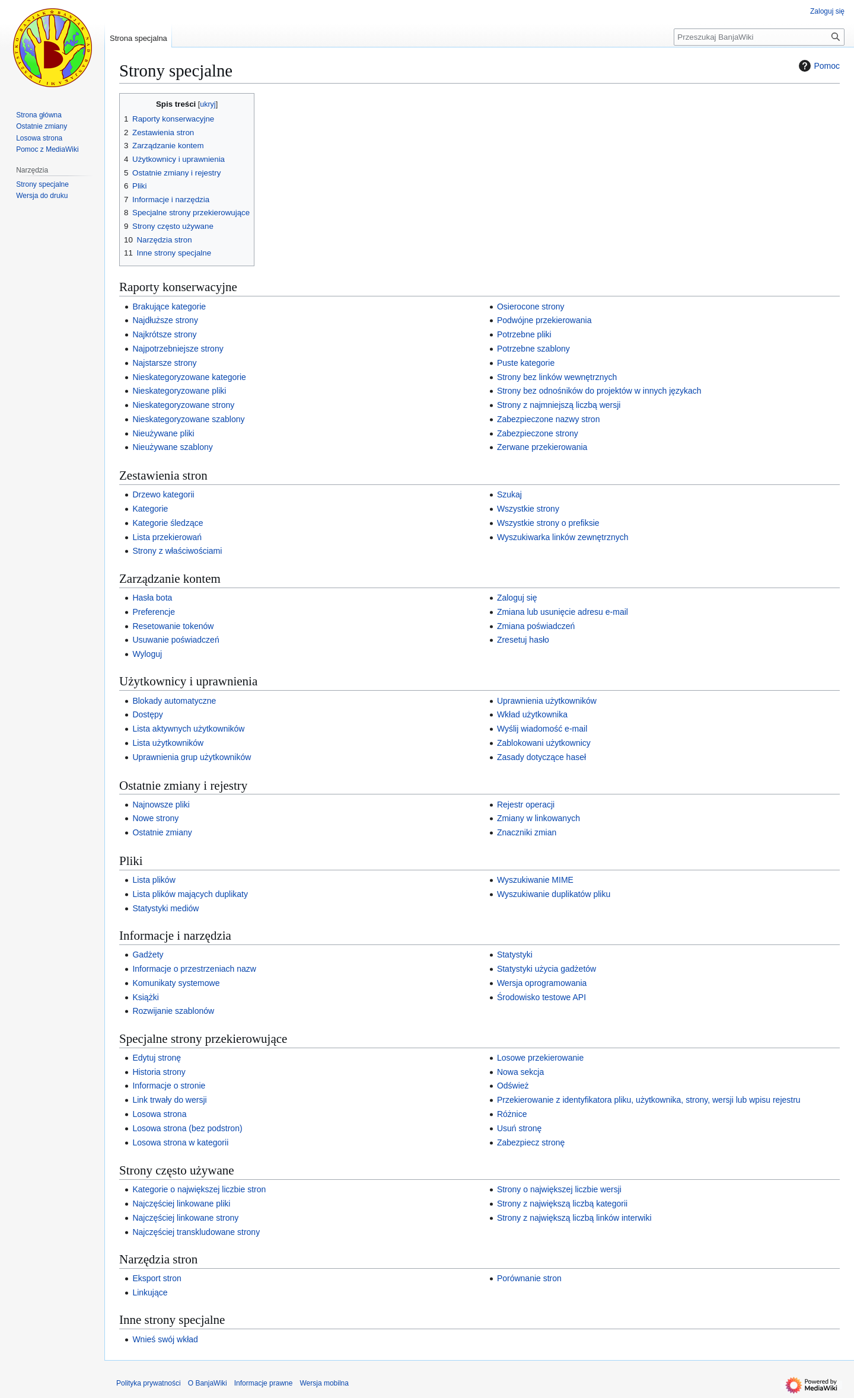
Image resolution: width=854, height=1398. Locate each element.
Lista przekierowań (167, 537)
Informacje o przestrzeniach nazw (194, 969)
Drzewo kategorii (163, 494)
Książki (145, 997)
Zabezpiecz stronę (531, 1142)
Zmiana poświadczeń (536, 626)
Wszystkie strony (528, 508)
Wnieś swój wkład (164, 1339)
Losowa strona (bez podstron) (187, 1128)
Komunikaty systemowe (175, 983)
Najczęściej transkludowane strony (196, 1232)
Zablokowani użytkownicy (544, 743)
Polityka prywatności (148, 1383)
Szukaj (509, 494)
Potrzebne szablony (533, 348)
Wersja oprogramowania (542, 983)
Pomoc (818, 66)
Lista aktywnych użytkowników (188, 728)
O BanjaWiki (207, 1383)
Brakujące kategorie (169, 306)
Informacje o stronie (168, 1085)
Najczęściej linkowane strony (185, 1218)
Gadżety (147, 954)
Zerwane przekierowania (542, 447)
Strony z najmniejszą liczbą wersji (559, 405)
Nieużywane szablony (172, 447)
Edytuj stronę (156, 1057)
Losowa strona (159, 1114)
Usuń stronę (519, 1128)
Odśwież (513, 1085)
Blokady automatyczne (174, 701)
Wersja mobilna (323, 1383)
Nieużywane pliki (163, 433)
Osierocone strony (531, 306)
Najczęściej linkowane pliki (181, 1203)
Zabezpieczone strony (537, 433)
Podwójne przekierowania (544, 320)
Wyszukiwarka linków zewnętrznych (563, 537)
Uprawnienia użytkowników (547, 701)
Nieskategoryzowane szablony (188, 419)
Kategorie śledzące (167, 523)
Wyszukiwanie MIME (535, 880)
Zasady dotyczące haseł (541, 757)
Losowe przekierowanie (540, 1057)
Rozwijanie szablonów (173, 1011)
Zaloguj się (517, 597)
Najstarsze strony (164, 363)
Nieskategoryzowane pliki (179, 390)
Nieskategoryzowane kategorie (189, 377)
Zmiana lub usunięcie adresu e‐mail (562, 612)
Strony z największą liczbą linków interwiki (574, 1218)
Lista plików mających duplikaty (190, 894)
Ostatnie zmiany (162, 832)
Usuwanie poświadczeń (175, 639)
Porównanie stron (529, 1278)
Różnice (512, 1114)
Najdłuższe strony (165, 320)
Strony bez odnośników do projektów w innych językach (599, 390)
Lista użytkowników (167, 743)
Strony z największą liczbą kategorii (562, 1203)
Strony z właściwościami (177, 551)
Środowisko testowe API (541, 997)
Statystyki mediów (165, 908)
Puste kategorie (526, 363)
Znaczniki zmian (526, 832)
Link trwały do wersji (169, 1100)
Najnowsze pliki (160, 804)
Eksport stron (156, 1278)
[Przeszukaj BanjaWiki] (759, 37)
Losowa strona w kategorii (180, 1142)
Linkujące (149, 1292)
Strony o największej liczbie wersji (559, 1189)
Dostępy (147, 714)
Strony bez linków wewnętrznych (557, 377)
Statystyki (515, 954)
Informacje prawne (263, 1383)
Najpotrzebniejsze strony (177, 348)
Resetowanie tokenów (173, 626)
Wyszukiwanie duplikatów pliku (553, 894)
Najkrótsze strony (164, 334)
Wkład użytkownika (532, 714)
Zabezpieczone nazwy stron (548, 419)
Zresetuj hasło (523, 639)
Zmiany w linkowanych (538, 818)
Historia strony (158, 1072)
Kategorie (150, 508)
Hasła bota (152, 597)
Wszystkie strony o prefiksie (548, 523)
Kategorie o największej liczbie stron (199, 1189)
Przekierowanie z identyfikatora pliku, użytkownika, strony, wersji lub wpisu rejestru (649, 1100)
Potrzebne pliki (524, 334)
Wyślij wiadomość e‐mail (542, 728)
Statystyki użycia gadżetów (546, 969)
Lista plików (153, 880)
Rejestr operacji (526, 804)
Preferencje (153, 612)
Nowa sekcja (520, 1072)
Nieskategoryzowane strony (183, 405)
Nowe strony (155, 818)
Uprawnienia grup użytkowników (191, 757)
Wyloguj (147, 654)
